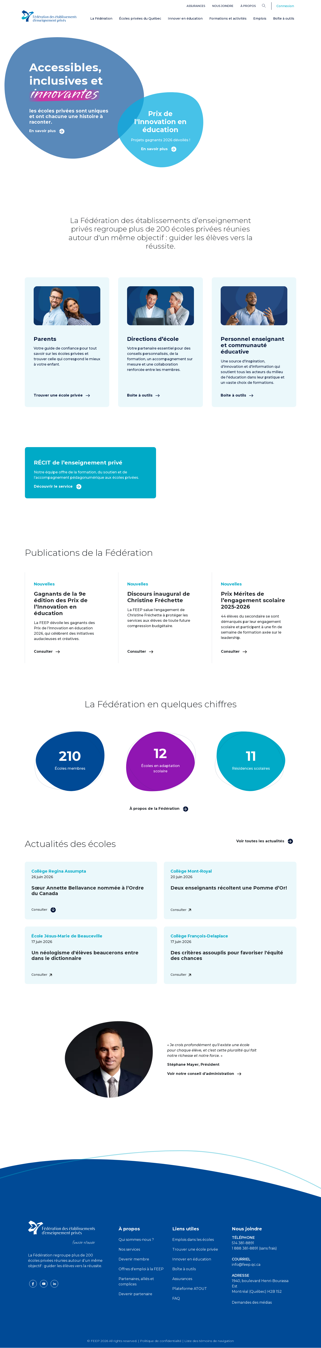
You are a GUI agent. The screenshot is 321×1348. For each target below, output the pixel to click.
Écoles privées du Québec (140, 18)
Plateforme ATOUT (189, 1289)
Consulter (47, 651)
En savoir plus (47, 131)
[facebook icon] (33, 1283)
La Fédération (101, 18)
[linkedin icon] (54, 1283)
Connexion (285, 6)
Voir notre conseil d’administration (204, 1074)
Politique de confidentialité (160, 1341)
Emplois (259, 18)
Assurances (196, 6)
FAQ (176, 1298)
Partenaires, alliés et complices (136, 1281)
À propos (248, 6)
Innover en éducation (185, 18)
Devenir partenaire (135, 1294)
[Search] (267, 5)
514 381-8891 (243, 1243)
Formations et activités (228, 18)
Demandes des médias (252, 1302)
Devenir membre (134, 1259)
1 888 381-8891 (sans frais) (254, 1248)
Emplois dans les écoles (193, 1240)
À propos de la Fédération (159, 808)
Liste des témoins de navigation (209, 1341)
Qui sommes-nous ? (136, 1240)
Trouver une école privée (62, 395)
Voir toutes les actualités (264, 841)
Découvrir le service (58, 486)
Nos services (129, 1249)
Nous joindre (222, 6)
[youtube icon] (44, 1283)
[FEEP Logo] (49, 16)
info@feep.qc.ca (246, 1264)
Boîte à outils (283, 18)
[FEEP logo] (61, 1232)
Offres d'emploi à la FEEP (141, 1269)
